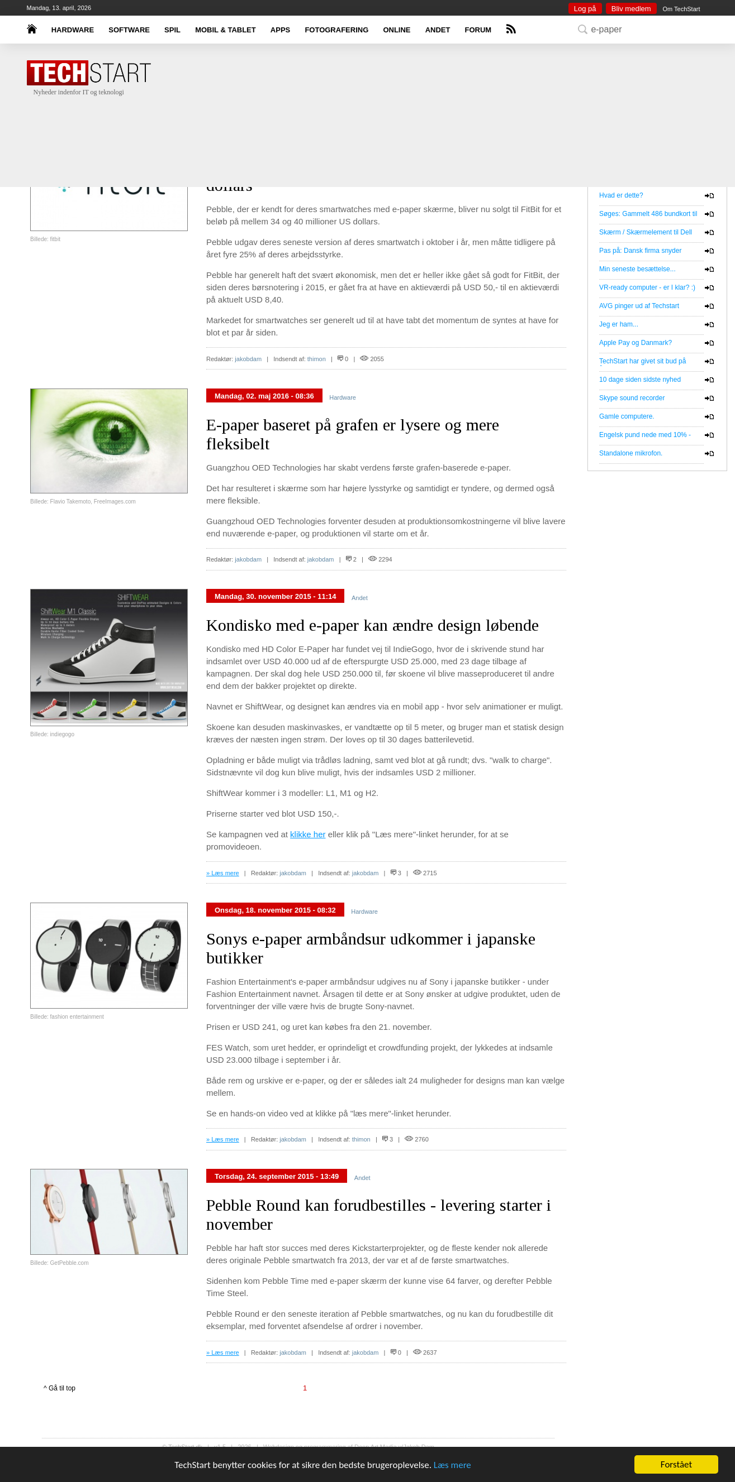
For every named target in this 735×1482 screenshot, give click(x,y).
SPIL (172, 30)
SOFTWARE (129, 30)
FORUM (478, 30)
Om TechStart (681, 9)
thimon (316, 359)
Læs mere (452, 1465)
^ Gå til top (59, 1388)
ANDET (438, 30)
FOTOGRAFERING (336, 30)
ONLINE (396, 30)
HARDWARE (72, 30)
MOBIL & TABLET (225, 30)
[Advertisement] (384, 131)
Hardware (342, 397)
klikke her (307, 834)
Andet (360, 597)
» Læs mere (222, 873)
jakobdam (248, 359)
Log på (585, 8)
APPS (280, 30)
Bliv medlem (631, 8)
